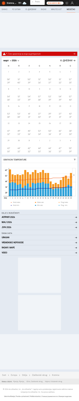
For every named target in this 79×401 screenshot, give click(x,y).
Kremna (55, 375)
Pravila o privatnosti (22, 396)
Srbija (24, 375)
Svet (4, 375)
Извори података (65, 396)
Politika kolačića (35, 396)
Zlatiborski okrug (39, 375)
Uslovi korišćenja (9, 396)
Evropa (14, 375)
